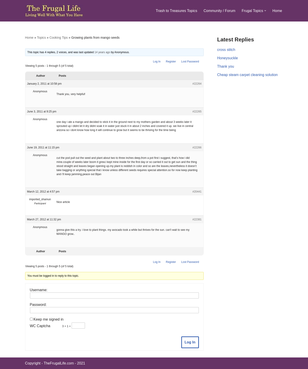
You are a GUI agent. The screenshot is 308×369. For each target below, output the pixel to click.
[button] (265, 11)
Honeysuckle (227, 58)
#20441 (196, 191)
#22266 (196, 147)
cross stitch (226, 50)
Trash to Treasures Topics (176, 11)
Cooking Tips (58, 37)
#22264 (196, 83)
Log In (156, 61)
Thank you (225, 66)
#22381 (196, 219)
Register (171, 61)
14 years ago (102, 52)
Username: (39, 290)
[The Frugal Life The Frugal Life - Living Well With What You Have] (54, 10)
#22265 (196, 111)
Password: (38, 305)
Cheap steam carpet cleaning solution (247, 75)
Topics (41, 37)
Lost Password (190, 61)
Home (277, 11)
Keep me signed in (48, 319)
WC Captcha (40, 326)
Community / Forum (219, 11)
